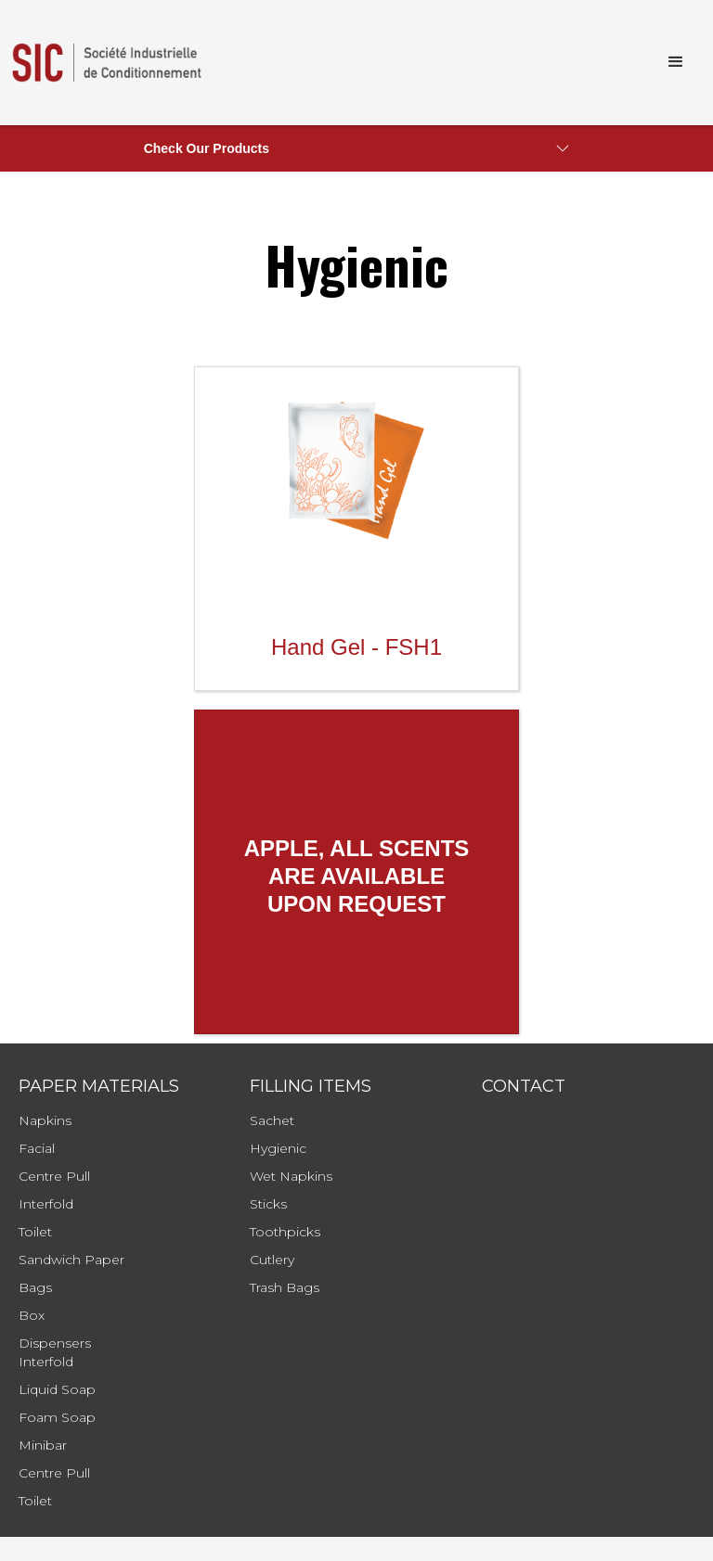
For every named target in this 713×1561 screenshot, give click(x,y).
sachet (272, 1120)
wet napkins (291, 1176)
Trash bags (284, 1287)
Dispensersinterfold (55, 1352)
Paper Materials (99, 1086)
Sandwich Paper (71, 1259)
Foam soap (57, 1417)
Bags (35, 1287)
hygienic (278, 1148)
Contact (523, 1086)
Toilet (35, 1231)
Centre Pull (54, 1176)
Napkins (45, 1120)
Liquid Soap (57, 1389)
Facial (37, 1148)
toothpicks (285, 1231)
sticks (268, 1204)
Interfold (46, 1204)
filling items (310, 1086)
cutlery (272, 1259)
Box (32, 1315)
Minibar (43, 1445)
